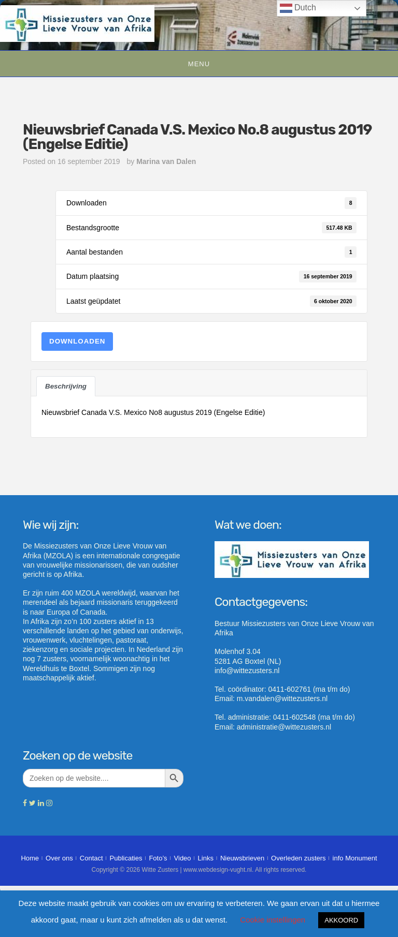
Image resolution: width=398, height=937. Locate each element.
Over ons (59, 858)
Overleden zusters (298, 858)
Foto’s (158, 858)
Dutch (298, 8)
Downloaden (77, 341)
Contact (91, 858)
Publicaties (126, 858)
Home (30, 858)
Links (206, 858)
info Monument (355, 858)
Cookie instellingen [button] (272, 919)
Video (182, 858)
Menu (199, 64)
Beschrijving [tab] (66, 386)
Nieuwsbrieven (242, 858)
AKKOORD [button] (341, 920)
